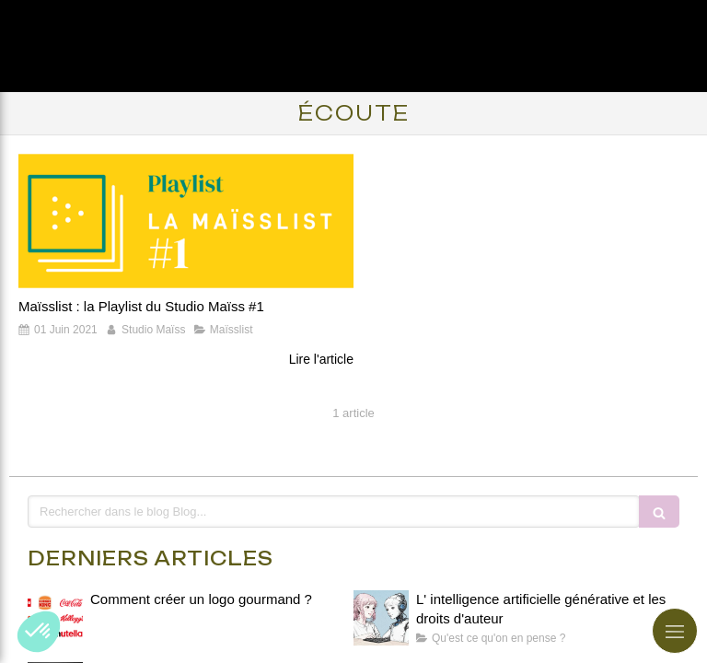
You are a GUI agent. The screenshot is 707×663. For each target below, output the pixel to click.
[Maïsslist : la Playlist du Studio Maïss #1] (186, 221)
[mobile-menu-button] (675, 631)
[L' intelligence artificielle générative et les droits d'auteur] (381, 618)
